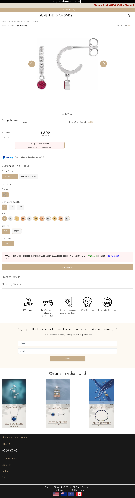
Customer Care (9, 458)
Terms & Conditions (75, 490)
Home (4, 21)
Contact (5, 477)
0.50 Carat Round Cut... (36, 21)
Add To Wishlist (67, 113)
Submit (67, 358)
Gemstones (12, 21)
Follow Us (7, 444)
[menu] (2, 13)
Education (6, 465)
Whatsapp (91, 256)
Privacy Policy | (58, 490)
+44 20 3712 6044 (113, 256)
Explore (5, 471)
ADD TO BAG (67, 267)
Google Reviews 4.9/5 (68, 9)
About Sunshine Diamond (14, 437)
